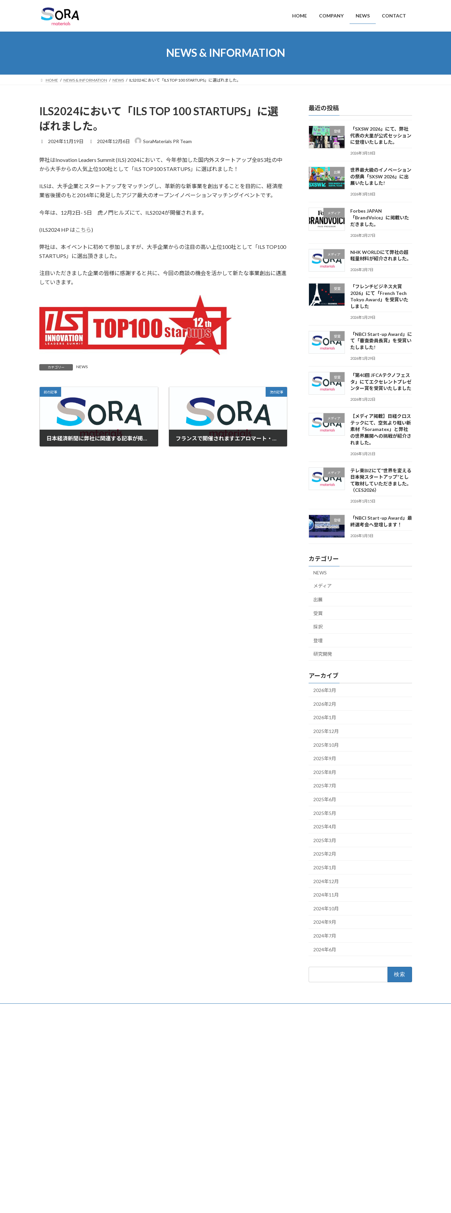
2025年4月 (324, 826)
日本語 (317, 1170)
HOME (177, 1035)
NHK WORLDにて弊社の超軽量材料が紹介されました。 (351, 1103)
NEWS (82, 366)
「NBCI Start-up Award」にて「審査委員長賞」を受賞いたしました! (381, 340)
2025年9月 (324, 758)
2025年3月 (324, 840)
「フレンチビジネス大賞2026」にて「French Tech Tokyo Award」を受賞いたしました (352, 1123)
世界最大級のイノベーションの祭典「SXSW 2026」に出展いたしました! (380, 176)
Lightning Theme (224, 1201)
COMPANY (181, 1046)
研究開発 (322, 654)
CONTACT (180, 1069)
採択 (318, 627)
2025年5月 (324, 813)
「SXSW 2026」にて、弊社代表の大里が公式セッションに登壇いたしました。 (380, 135)
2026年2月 (324, 703)
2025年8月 (324, 772)
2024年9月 (324, 922)
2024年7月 (324, 935)
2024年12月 (326, 881)
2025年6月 (324, 799)
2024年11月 (326, 895)
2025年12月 (326, 731)
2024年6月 (324, 949)
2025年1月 (324, 867)
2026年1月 (324, 717)
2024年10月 (326, 908)
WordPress (189, 1201)
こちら (83, 229)
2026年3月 (324, 690)
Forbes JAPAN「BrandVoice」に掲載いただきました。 (379, 217)
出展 (318, 599)
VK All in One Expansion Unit (268, 1201)
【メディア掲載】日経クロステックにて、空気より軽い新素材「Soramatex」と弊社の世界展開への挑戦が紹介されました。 (380, 429)
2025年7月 (324, 785)
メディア (322, 586)
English (317, 1161)
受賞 (318, 613)
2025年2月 (324, 854)
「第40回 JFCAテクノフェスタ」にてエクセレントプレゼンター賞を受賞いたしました (380, 381)
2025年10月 (326, 744)
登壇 (318, 640)
